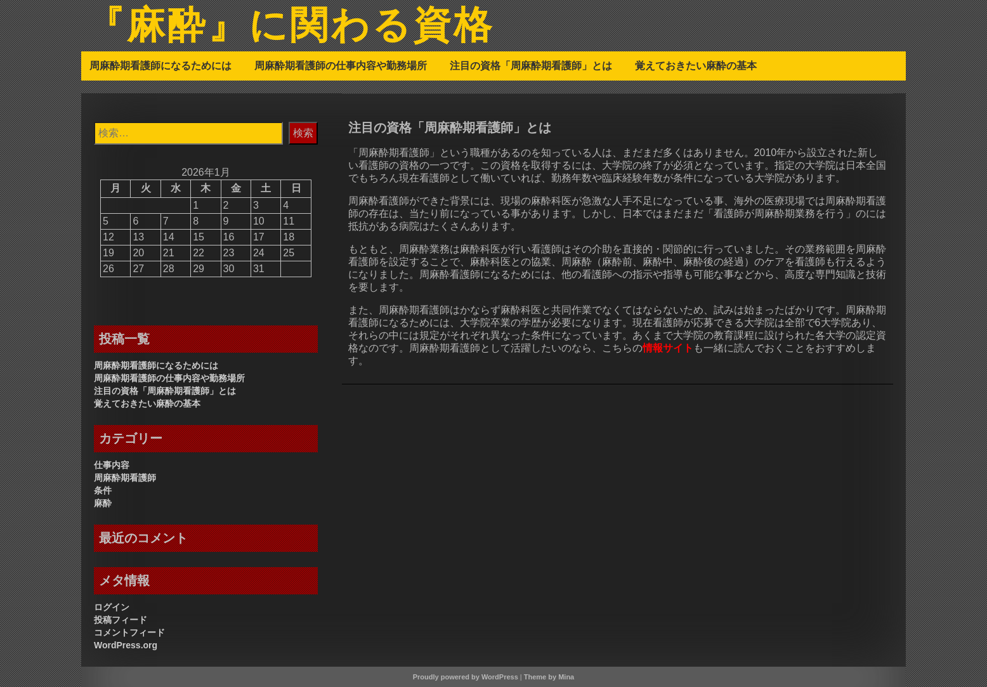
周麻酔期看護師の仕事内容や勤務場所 (340, 65)
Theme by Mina (549, 677)
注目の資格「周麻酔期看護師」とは (531, 65)
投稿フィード (120, 620)
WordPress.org (125, 645)
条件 (103, 490)
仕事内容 (111, 465)
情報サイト (668, 348)
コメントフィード (129, 632)
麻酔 (103, 503)
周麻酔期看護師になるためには (160, 65)
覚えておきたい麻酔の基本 (696, 65)
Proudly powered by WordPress (465, 677)
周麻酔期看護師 (125, 478)
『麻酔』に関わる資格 (290, 27)
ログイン (111, 607)
